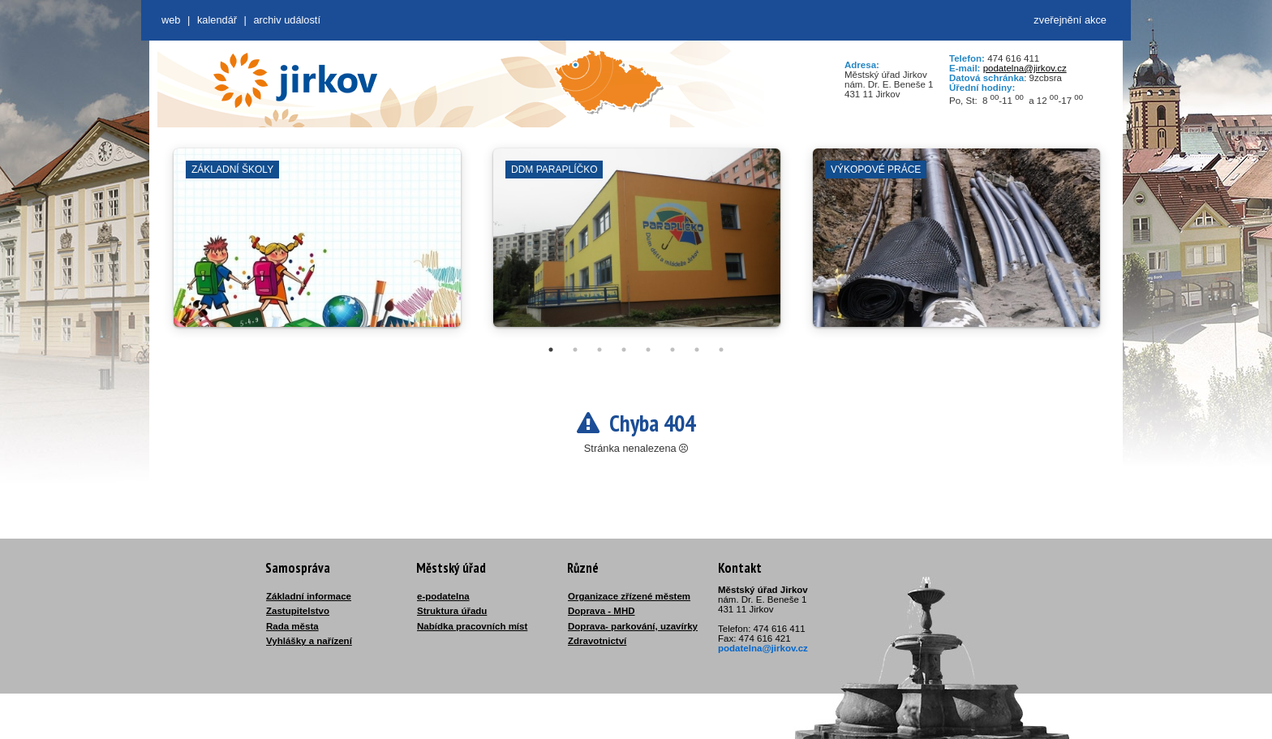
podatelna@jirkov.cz (1025, 68)
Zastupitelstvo (297, 611)
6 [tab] (672, 350)
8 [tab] (721, 350)
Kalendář (217, 20)
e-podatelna (443, 596)
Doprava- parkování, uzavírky (633, 626)
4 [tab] (624, 350)
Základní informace (308, 596)
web (170, 20)
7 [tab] (697, 350)
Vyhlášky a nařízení (309, 641)
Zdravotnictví (597, 641)
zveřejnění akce (1070, 20)
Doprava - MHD (601, 611)
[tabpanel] (317, 245)
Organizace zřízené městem (629, 596)
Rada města (292, 626)
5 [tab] (648, 350)
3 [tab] (599, 350)
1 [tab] (551, 350)
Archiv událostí (286, 20)
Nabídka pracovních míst (472, 626)
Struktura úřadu (452, 611)
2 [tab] (575, 350)
